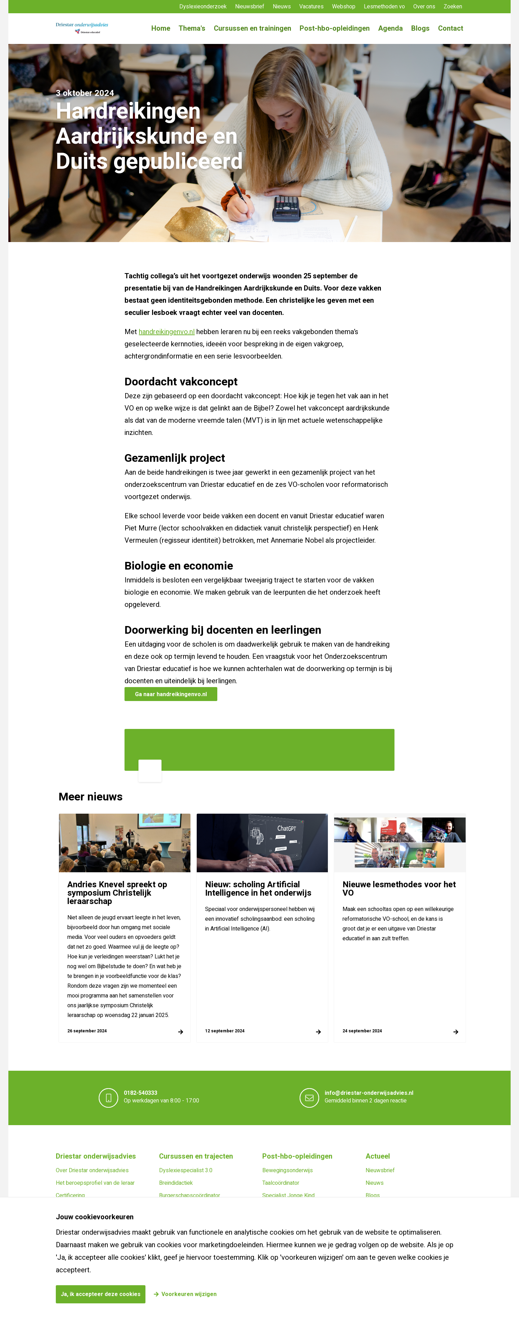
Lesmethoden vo (384, 6)
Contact (450, 28)
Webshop (343, 6)
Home (160, 28)
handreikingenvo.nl (167, 332)
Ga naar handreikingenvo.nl (171, 694)
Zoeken (453, 6)
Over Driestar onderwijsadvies (92, 1170)
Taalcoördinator (280, 1183)
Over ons (424, 6)
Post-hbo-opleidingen (335, 28)
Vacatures (311, 6)
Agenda (390, 28)
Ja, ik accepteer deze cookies (101, 1294)
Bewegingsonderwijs (287, 1170)
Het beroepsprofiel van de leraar (95, 1183)
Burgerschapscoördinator (189, 1195)
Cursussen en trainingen (252, 28)
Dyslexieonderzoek (203, 6)
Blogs (420, 28)
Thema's (192, 28)
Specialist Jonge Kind (288, 1195)
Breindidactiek (176, 1183)
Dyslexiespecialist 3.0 (185, 1170)
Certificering (70, 1195)
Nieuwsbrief (249, 6)
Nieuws (282, 6)
